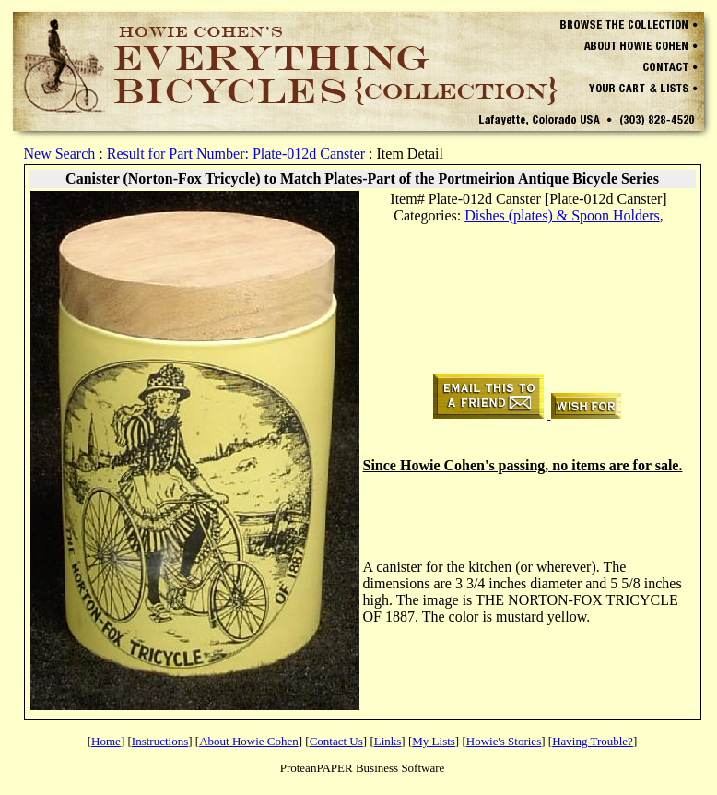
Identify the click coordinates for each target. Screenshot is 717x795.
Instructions (160, 741)
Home (106, 741)
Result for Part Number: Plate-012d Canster (236, 153)
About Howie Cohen (249, 741)
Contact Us (336, 741)
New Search (60, 153)
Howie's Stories (503, 741)
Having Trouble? (592, 741)
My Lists (433, 741)
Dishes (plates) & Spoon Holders (562, 215)
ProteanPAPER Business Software (362, 768)
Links (388, 741)
